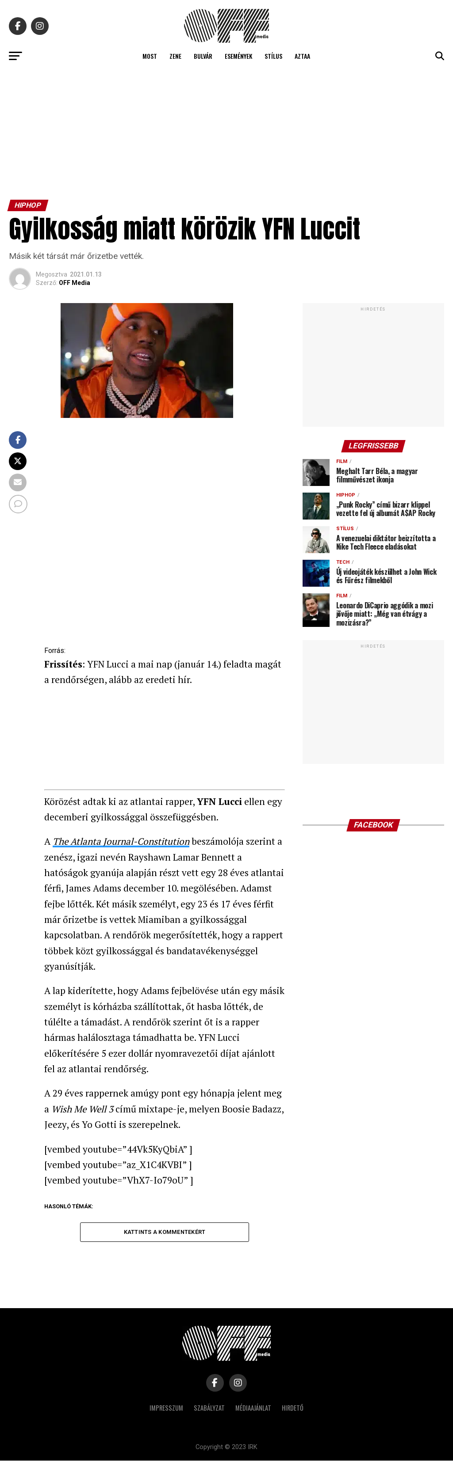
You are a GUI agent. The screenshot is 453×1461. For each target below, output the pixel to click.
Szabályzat (209, 1408)
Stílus (273, 56)
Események (238, 56)
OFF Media (74, 282)
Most (149, 56)
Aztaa (302, 56)
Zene (175, 56)
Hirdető (292, 1408)
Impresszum (166, 1408)
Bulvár (203, 56)
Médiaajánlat (253, 1408)
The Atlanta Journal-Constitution (121, 841)
